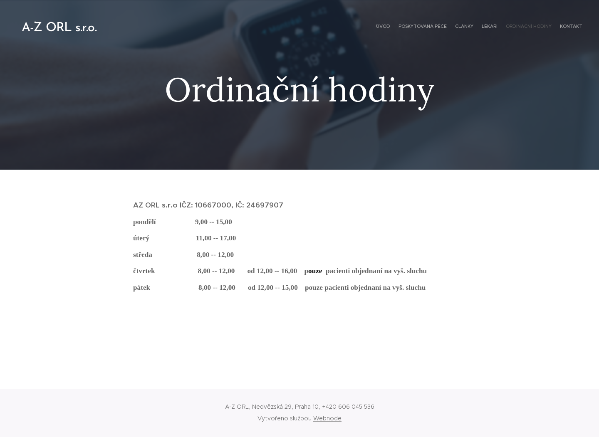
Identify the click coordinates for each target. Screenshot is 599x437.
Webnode (327, 418)
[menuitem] (542, 27)
